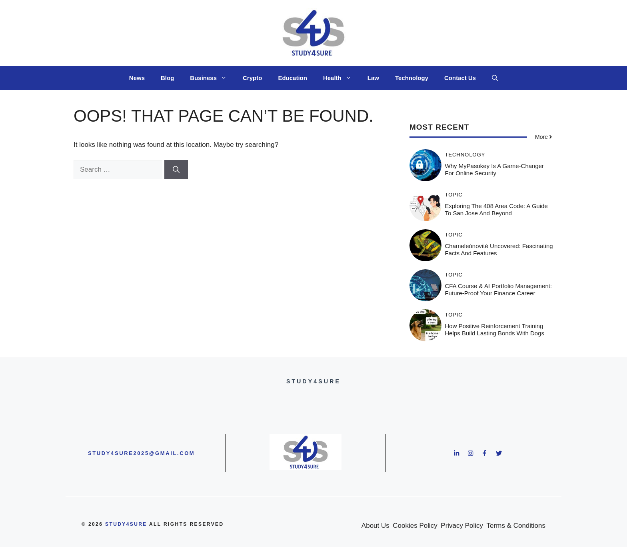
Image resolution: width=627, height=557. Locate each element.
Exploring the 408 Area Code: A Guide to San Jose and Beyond (496, 209)
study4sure (126, 524)
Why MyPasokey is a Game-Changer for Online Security (494, 169)
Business (212, 78)
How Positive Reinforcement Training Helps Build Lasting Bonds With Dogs (494, 330)
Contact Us (460, 77)
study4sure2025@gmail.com (141, 453)
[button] (495, 78)
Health (341, 78)
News (137, 77)
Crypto (252, 77)
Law (373, 77)
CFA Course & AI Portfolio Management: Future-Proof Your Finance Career (498, 290)
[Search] (176, 169)
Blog (167, 77)
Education (292, 77)
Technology (411, 77)
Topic (454, 194)
